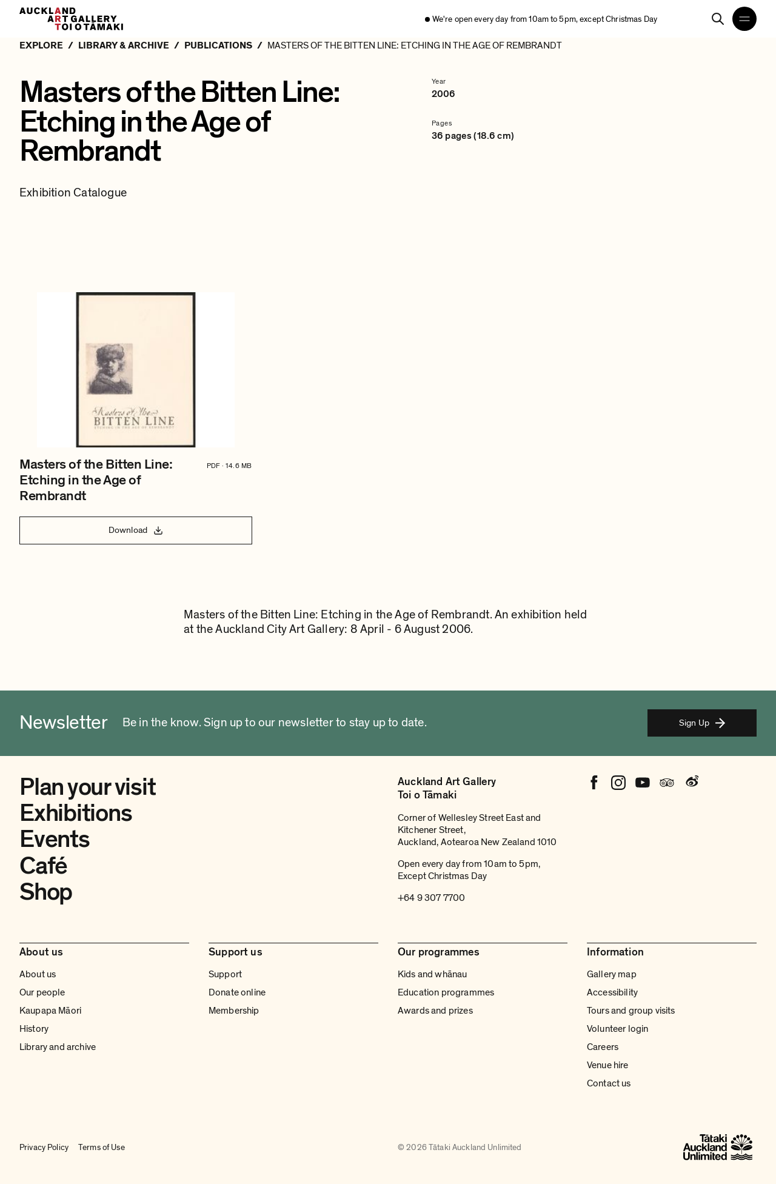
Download (136, 530)
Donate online (237, 992)
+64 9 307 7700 (431, 898)
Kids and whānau (432, 974)
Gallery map (612, 974)
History (33, 1028)
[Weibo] (691, 782)
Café (43, 865)
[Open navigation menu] (744, 19)
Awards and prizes (435, 1010)
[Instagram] (618, 782)
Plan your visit (87, 787)
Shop (45, 891)
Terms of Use (101, 1147)
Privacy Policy (44, 1147)
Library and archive (57, 1047)
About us (37, 974)
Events (54, 839)
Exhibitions (75, 813)
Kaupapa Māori (50, 1010)
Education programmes (446, 992)
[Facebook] (594, 782)
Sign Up (702, 723)
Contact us (609, 1083)
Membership (234, 1010)
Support (225, 974)
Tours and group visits (631, 1010)
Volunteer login (617, 1028)
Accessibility (612, 992)
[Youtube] (642, 782)
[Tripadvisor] (667, 782)
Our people (42, 992)
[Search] (718, 19)
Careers (602, 1047)
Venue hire (608, 1065)
